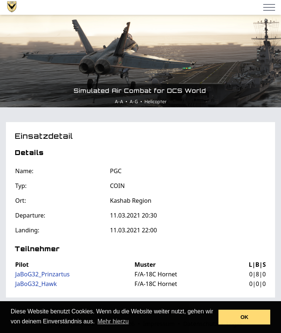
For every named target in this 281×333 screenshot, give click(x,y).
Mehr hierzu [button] (112, 321)
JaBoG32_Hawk (36, 284)
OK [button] (244, 317)
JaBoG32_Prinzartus (42, 274)
